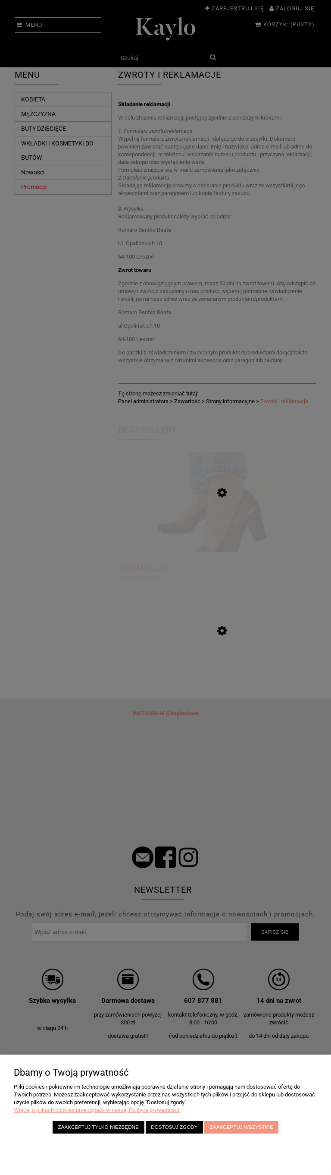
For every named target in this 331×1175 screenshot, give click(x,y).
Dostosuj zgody (174, 1127)
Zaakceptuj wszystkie (241, 1127)
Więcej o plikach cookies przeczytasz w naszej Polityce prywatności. (97, 1110)
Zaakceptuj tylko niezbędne (98, 1127)
